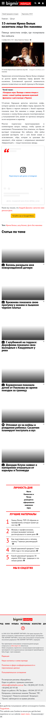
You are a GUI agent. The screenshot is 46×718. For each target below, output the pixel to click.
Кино (7, 624)
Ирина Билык (11, 225)
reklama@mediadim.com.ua (12, 685)
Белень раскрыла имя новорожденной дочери (18, 266)
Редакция (5, 656)
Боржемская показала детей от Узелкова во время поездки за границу (19, 387)
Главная (5, 19)
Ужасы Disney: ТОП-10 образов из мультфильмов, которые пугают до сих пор (24, 522)
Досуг (12, 19)
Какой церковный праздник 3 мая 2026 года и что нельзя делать (25, 549)
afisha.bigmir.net (16, 646)
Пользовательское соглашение (14, 672)
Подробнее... (5, 708)
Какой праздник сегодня (10, 14)
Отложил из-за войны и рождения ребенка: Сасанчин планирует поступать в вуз (20, 427)
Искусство (36, 624)
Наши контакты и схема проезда (15, 660)
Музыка (15, 624)
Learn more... (26, 714)
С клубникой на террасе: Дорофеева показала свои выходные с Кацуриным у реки (19, 346)
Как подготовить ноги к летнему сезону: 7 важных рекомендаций (24, 541)
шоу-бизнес (22, 225)
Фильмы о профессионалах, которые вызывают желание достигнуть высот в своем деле (25, 532)
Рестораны (25, 624)
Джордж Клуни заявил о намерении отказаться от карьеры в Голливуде (19, 467)
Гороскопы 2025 (27, 14)
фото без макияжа (35, 225)
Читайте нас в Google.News (23, 216)
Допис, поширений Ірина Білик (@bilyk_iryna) (23, 201)
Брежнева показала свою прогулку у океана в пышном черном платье (20, 304)
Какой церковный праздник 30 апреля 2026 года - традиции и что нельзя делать (25, 558)
